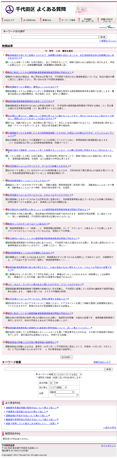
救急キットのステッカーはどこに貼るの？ (28, 224)
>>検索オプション (107, 41)
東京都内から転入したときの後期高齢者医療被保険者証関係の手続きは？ (43, 238)
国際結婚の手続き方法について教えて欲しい (27, 415)
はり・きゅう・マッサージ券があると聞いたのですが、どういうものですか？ (45, 284)
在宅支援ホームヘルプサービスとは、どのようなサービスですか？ (39, 195)
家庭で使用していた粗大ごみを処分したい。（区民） (31, 423)
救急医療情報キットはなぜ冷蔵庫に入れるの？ (30, 253)
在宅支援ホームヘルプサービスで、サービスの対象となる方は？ (38, 166)
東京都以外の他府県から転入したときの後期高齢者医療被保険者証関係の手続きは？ (48, 209)
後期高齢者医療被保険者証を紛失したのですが (30, 101)
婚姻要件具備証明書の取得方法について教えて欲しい (31, 408)
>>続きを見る (109, 427)
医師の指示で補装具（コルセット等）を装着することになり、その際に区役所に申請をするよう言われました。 (61, 150)
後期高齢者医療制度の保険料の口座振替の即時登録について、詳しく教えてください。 (49, 328)
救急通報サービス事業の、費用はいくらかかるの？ (32, 87)
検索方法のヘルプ (102, 362)
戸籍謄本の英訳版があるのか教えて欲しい (26, 412)
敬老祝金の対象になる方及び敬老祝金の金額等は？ (32, 342)
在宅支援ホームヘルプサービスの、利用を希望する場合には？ (37, 299)
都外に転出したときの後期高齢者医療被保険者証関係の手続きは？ (39, 313)
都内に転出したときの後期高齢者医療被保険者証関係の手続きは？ (40, 72)
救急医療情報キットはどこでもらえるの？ (28, 180)
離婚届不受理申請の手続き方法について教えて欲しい (31, 419)
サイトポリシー (108, 445)
